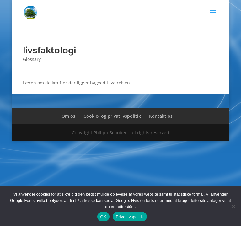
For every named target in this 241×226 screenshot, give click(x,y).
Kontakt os (161, 116)
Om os (68, 116)
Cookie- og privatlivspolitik (112, 116)
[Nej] (233, 206)
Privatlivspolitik (130, 216)
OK (103, 216)
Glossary (32, 59)
